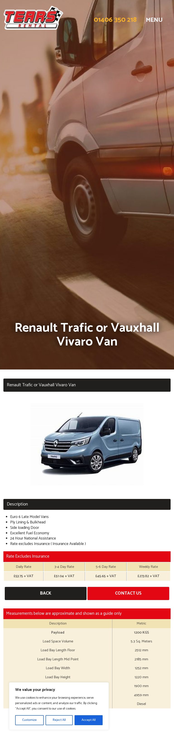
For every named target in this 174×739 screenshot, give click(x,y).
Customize (29, 720)
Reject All (59, 720)
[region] (59, 706)
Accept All (89, 720)
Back (45, 593)
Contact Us (128, 593)
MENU (154, 20)
